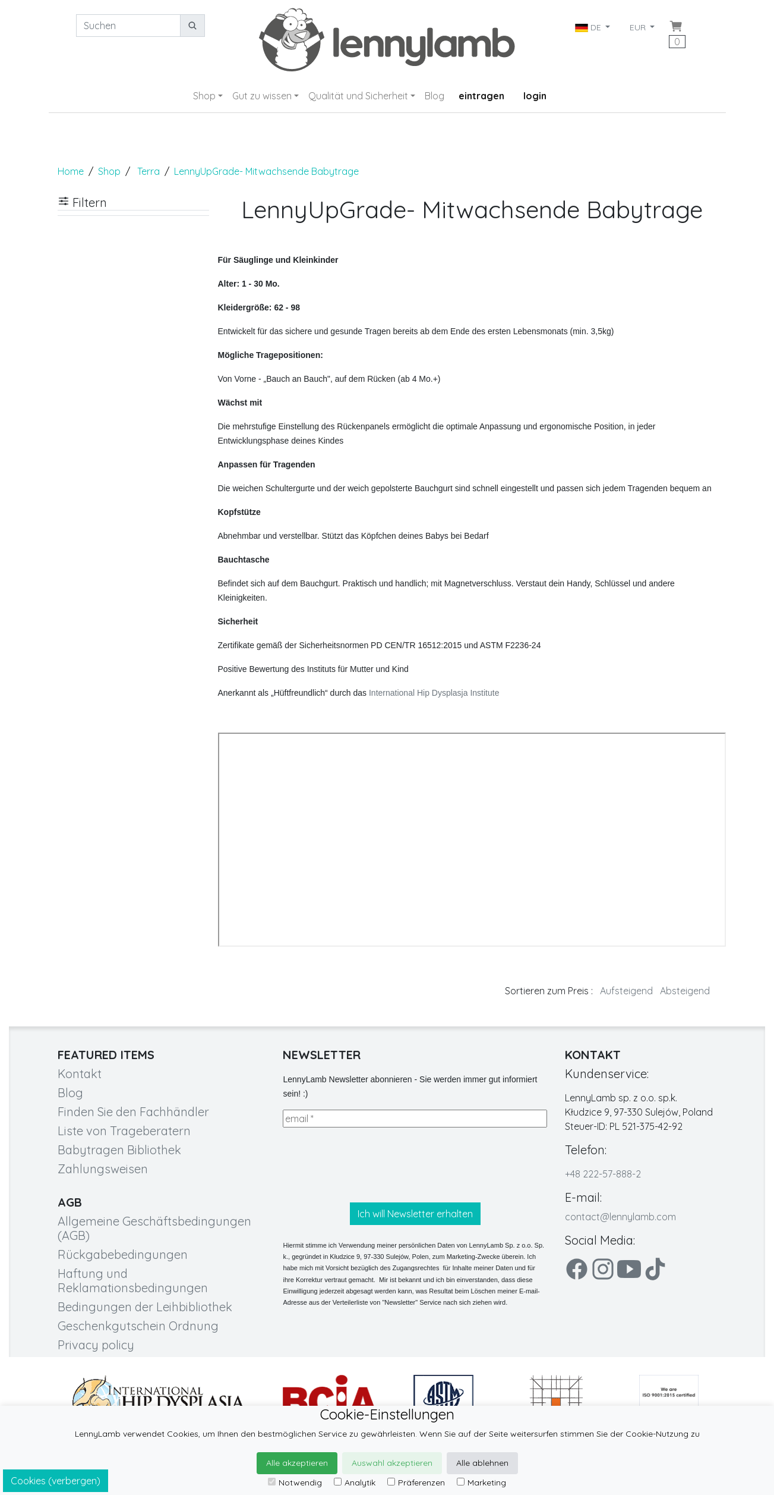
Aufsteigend (626, 991)
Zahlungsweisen (103, 1168)
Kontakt (80, 1073)
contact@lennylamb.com (620, 1217)
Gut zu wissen (262, 96)
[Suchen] (128, 25)
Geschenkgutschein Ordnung (138, 1325)
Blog (434, 96)
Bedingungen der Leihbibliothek (145, 1306)
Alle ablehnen (482, 1463)
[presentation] (373, 1165)
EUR (639, 27)
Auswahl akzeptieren (392, 1463)
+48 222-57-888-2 (603, 1174)
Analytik (354, 1482)
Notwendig (295, 1482)
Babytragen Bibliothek (119, 1149)
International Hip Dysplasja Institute (434, 693)
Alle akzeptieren (297, 1463)
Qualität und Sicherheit (358, 96)
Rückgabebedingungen (123, 1254)
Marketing (481, 1482)
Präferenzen (416, 1482)
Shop (204, 96)
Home (71, 171)
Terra (148, 171)
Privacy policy (96, 1344)
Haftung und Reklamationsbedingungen (133, 1280)
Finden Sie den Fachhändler (133, 1111)
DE (589, 27)
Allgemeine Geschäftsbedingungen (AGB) (154, 1228)
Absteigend (685, 991)
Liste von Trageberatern (124, 1130)
